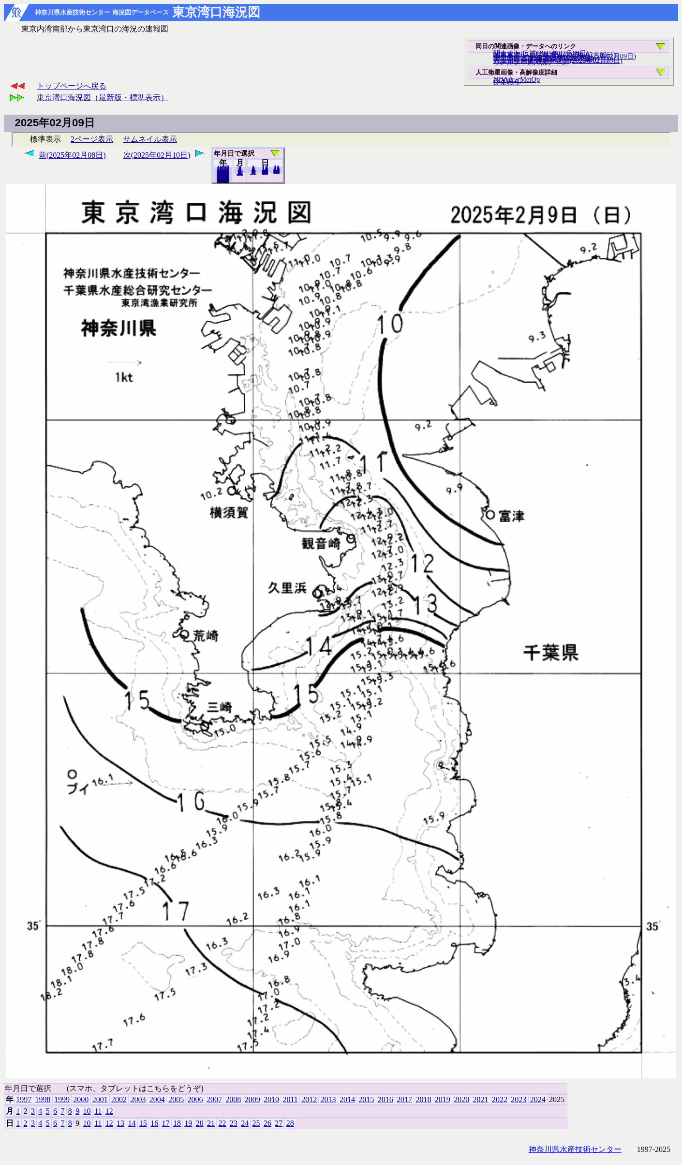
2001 (100, 1099)
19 (188, 1123)
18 (177, 1123)
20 (265, 171)
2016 (385, 1099)
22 (222, 1123)
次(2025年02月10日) (157, 155)
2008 (233, 1099)
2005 (176, 1099)
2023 (518, 1099)
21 (211, 1123)
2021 (481, 1099)
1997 (23, 1099)
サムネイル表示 (150, 139)
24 (245, 1123)
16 (154, 1123)
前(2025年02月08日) (72, 155)
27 (278, 1123)
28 (276, 170)
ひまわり (506, 82)
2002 (119, 1099)
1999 (62, 1099)
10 (253, 171)
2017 (404, 1099)
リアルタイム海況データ (530, 62)
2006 (195, 1099)
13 (120, 1123)
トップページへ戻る (71, 86)
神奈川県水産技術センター (575, 1149)
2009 (252, 1099)
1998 (43, 1099)
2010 (271, 1099)
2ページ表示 (92, 139)
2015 (366, 1099)
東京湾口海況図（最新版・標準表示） (102, 97)
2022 (499, 1099)
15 (143, 1123)
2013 (328, 1099)
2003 (138, 1099)
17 (166, 1123)
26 (267, 1123)
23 (233, 1123)
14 (131, 1123)
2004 (157, 1099)
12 (240, 172)
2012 (309, 1099)
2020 (461, 1099)
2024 (223, 180)
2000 (81, 1099)
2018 (423, 1099)
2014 (347, 1099)
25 (256, 1123)
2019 (442, 1099)
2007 (214, 1099)
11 (98, 1111)
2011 (289, 1099)
